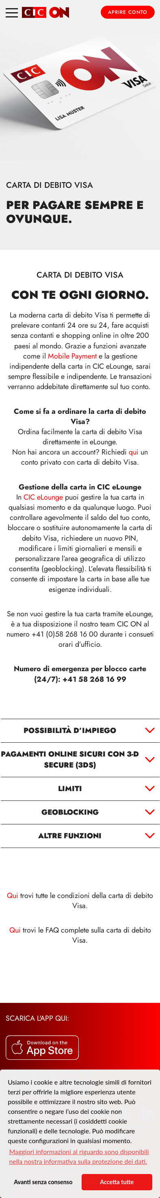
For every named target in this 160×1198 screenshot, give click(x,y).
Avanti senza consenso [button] (43, 1181)
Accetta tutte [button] (117, 1181)
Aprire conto (127, 12)
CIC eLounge (43, 497)
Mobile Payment (72, 356)
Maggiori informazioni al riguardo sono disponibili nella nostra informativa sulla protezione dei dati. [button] (79, 1156)
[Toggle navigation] (12, 12)
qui (133, 452)
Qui (13, 895)
